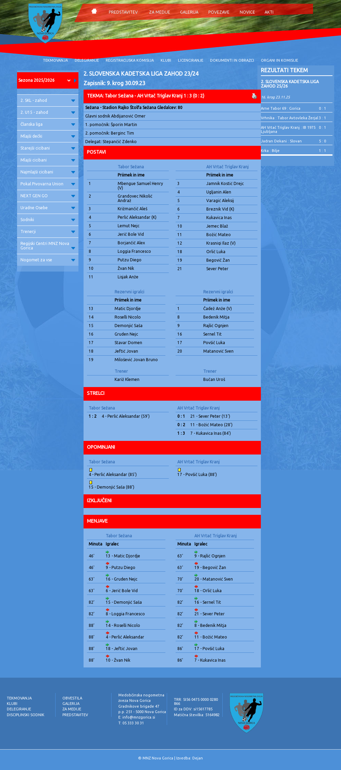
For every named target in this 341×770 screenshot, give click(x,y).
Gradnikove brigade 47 (138, 706)
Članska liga (47, 124)
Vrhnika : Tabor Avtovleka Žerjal (289, 118)
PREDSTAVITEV (123, 12)
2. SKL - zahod (47, 100)
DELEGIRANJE (87, 60)
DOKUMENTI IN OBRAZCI (232, 60)
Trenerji (47, 231)
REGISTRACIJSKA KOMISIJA (130, 60)
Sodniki (47, 219)
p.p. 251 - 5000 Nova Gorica (142, 712)
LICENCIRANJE (190, 60)
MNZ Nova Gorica (158, 758)
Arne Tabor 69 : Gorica (280, 108)
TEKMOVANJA (55, 60)
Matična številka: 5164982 (197, 715)
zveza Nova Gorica (134, 700)
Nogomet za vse (47, 260)
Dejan (197, 758)
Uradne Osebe (47, 207)
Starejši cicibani (47, 148)
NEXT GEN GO (47, 196)
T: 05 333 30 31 (131, 723)
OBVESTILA (72, 698)
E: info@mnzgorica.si (136, 717)
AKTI (269, 12)
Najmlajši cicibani (47, 172)
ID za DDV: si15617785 (193, 709)
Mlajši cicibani (47, 160)
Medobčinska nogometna (141, 695)
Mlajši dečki (47, 136)
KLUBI (166, 60)
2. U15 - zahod (47, 112)
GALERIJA (189, 12)
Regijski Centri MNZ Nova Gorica (47, 245)
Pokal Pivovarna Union (47, 184)
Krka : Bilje (270, 151)
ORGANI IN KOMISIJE (279, 60)
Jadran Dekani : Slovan (281, 141)
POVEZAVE (218, 12)
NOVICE (247, 12)
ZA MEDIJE (159, 12)
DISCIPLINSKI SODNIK (25, 715)
